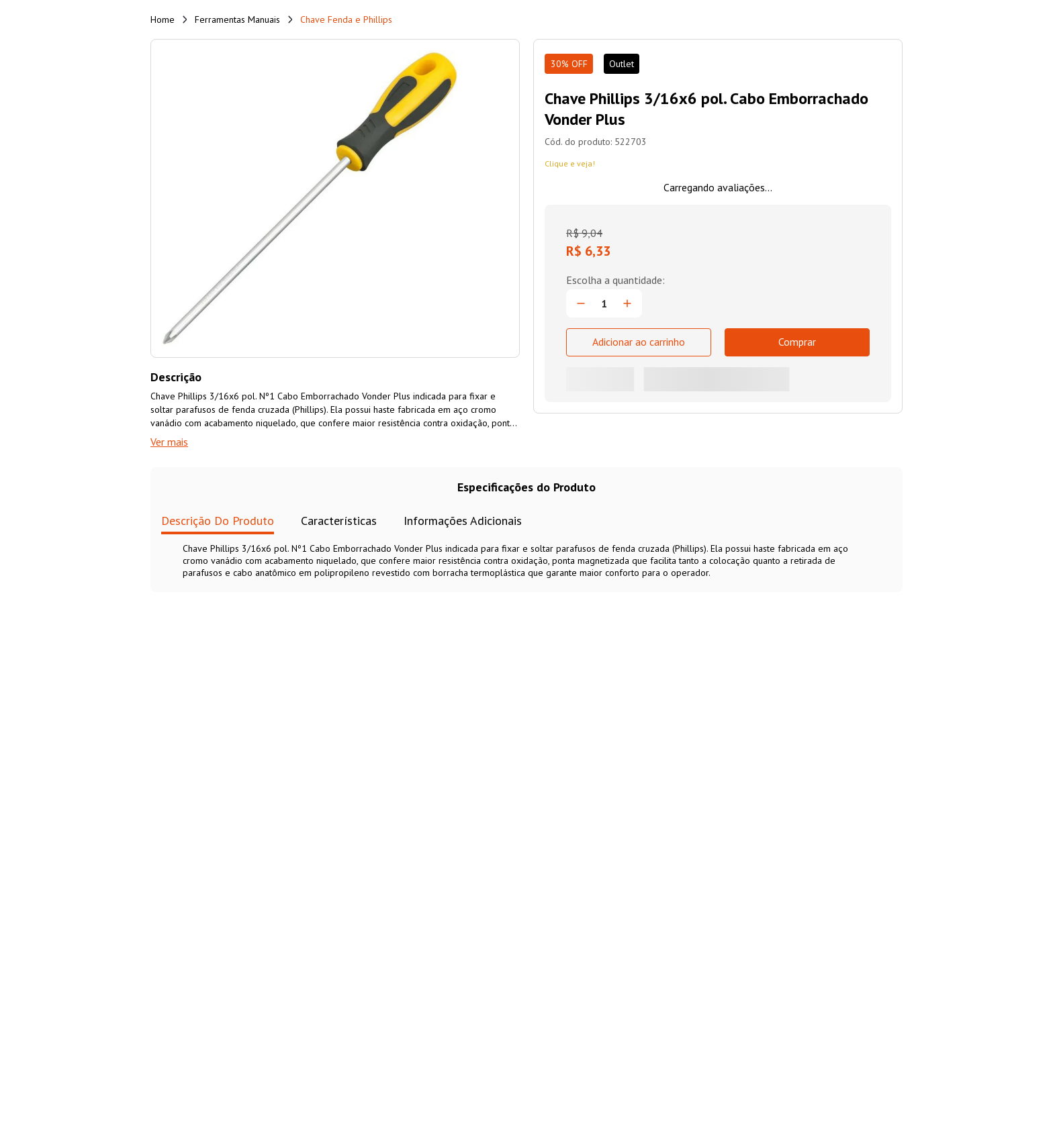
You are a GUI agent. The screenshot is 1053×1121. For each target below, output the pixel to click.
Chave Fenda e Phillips (346, 19)
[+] (627, 303)
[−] (581, 303)
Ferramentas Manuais (237, 19)
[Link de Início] (162, 19)
